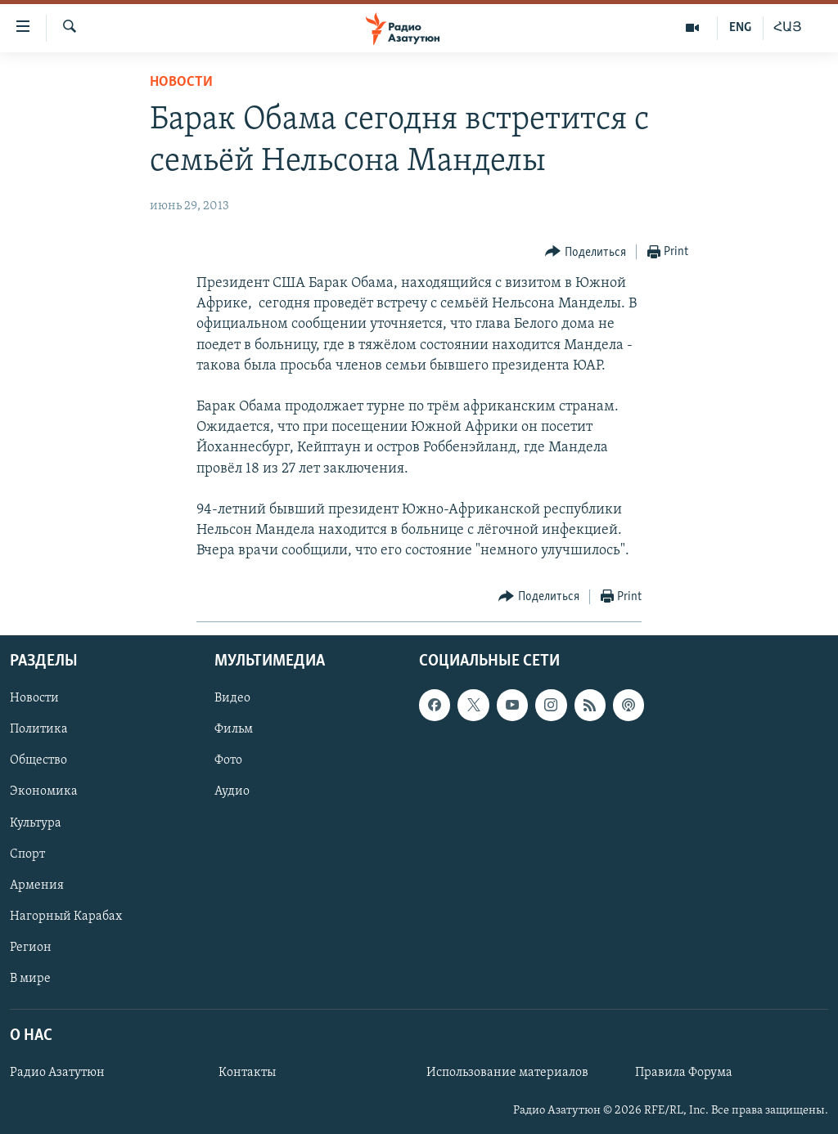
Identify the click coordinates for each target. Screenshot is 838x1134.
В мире (30, 977)
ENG (740, 27)
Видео (232, 698)
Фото (228, 760)
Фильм (233, 729)
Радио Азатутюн (57, 1072)
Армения (37, 884)
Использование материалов (507, 1072)
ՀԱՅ (787, 27)
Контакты (247, 1072)
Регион (31, 946)
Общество (38, 760)
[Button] (585, 252)
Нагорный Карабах (66, 915)
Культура (35, 822)
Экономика (44, 791)
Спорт (27, 853)
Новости (181, 82)
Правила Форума (683, 1072)
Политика (39, 729)
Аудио (232, 791)
